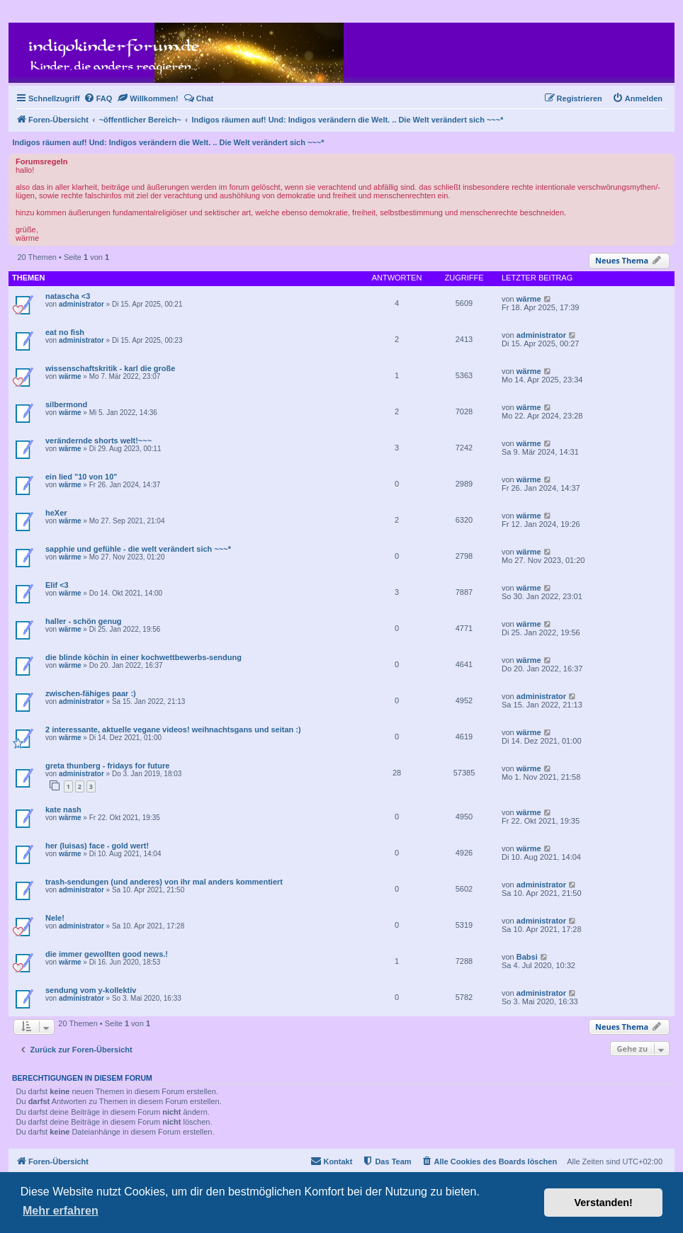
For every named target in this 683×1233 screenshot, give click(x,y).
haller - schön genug (83, 621)
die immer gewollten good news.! (106, 954)
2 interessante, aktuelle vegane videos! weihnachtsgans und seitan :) (173, 729)
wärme (529, 299)
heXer (56, 512)
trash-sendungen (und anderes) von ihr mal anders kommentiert (164, 881)
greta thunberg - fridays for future (107, 765)
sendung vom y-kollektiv (90, 990)
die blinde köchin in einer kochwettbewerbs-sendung (143, 657)
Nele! (54, 918)
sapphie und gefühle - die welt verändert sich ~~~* (138, 549)
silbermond (66, 404)
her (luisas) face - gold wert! (97, 845)
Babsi (527, 957)
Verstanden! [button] (604, 1202)
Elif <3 (57, 585)
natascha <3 (67, 296)
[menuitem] (98, 98)
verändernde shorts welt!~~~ (98, 440)
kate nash (63, 809)
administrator (81, 304)
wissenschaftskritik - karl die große (110, 368)
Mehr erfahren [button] (60, 1211)
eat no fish (64, 332)
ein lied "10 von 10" (81, 476)
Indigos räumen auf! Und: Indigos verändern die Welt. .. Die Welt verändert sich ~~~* (168, 142)
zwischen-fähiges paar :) (90, 693)
